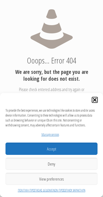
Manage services (50, 134)
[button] (95, 100)
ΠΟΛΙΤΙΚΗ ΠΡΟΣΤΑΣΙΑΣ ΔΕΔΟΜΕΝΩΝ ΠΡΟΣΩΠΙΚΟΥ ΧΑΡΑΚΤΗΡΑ (51, 190)
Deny (51, 164)
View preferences (51, 179)
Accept (51, 149)
